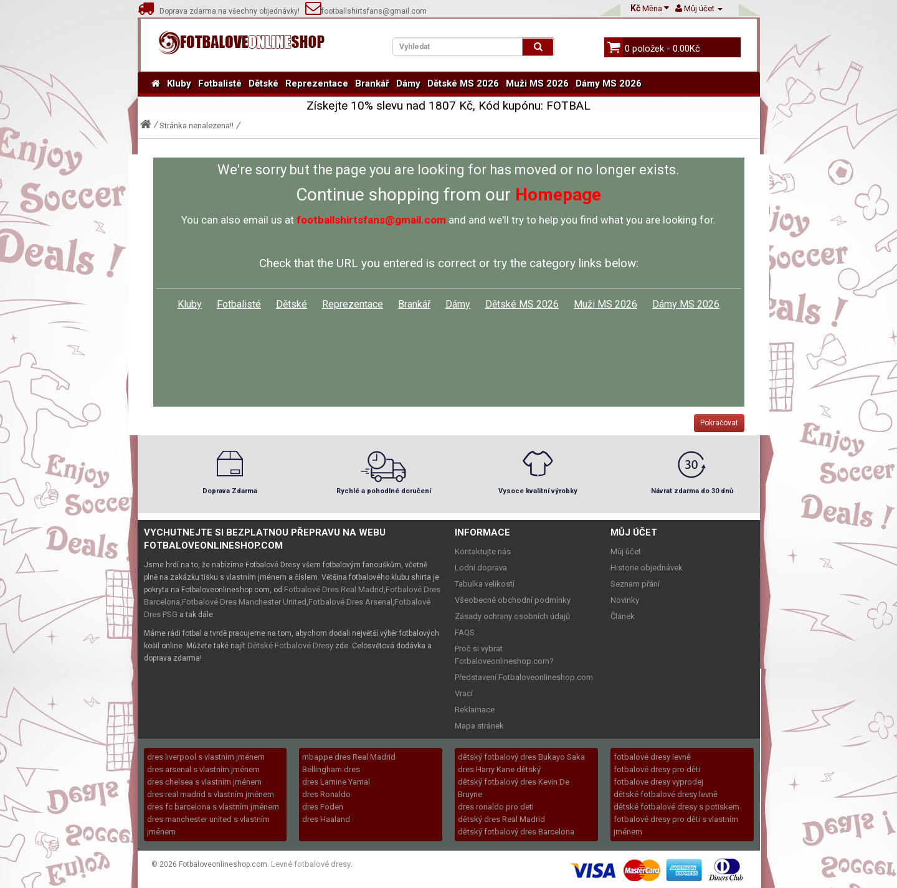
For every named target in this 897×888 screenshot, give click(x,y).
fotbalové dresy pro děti (657, 769)
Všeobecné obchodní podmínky (513, 600)
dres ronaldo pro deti (496, 806)
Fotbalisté (220, 83)
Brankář (372, 83)
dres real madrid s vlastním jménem (210, 794)
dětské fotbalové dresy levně (666, 794)
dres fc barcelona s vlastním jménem (213, 806)
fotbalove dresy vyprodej (658, 781)
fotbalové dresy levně (652, 757)
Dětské (263, 83)
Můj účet (625, 551)
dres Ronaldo (326, 794)
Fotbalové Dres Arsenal (350, 602)
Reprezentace (316, 83)
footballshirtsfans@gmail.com (366, 11)
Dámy (408, 83)
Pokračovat (719, 422)
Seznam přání (635, 583)
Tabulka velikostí (485, 583)
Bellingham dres (331, 769)
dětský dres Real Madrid (501, 819)
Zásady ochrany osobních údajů (512, 616)
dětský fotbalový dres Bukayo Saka (521, 757)
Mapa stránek (479, 725)
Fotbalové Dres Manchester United (244, 602)
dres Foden (322, 806)
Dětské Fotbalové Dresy (290, 645)
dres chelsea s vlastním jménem (204, 781)
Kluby (179, 83)
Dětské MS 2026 (463, 83)
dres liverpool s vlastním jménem (206, 757)
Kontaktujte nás (483, 551)
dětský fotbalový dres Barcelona (516, 831)
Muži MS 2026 (537, 83)
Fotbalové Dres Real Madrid (334, 589)
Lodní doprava (481, 567)
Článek (622, 616)
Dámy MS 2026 (609, 83)
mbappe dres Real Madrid (349, 757)
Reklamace (475, 709)
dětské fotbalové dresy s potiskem (676, 806)
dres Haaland (326, 819)
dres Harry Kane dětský (499, 769)
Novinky (624, 600)
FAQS (465, 632)
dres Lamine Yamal (336, 781)
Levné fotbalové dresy (311, 864)
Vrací (464, 693)
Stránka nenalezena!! (196, 125)
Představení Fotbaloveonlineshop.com (524, 677)
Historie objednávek (646, 567)
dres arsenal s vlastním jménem (203, 769)
